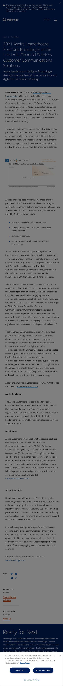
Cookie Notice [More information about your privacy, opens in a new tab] (25, 663)
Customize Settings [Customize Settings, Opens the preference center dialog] (31, 680)
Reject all (20, 670)
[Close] (60, 655)
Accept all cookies (43, 670)
